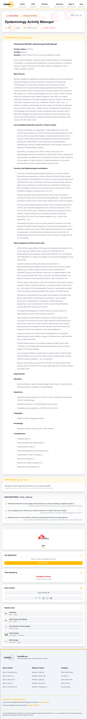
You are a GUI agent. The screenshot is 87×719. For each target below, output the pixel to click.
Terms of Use (65, 683)
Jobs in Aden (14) (8, 676)
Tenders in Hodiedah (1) (39, 687)
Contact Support (33, 705)
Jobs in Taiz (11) (8, 683)
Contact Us (65, 676)
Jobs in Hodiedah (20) (10, 672)
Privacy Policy (65, 687)
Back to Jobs (75, 15)
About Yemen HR (66, 680)
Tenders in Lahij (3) (38, 680)
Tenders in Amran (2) (38, 683)
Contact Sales (44, 702)
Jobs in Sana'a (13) (9, 680)
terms (55, 713)
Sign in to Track (43, 563)
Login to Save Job (43, 593)
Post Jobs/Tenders (67, 672)
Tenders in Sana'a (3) (38, 676)
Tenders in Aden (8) (38, 672)
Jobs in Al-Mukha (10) (10, 687)
